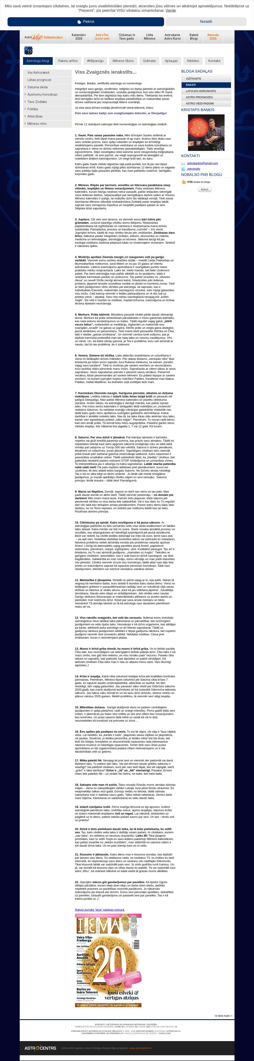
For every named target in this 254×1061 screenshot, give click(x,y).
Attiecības (35, 116)
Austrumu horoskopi (42, 94)
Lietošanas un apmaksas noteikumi (125, 1024)
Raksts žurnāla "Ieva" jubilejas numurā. (100, 909)
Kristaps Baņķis (144, 1031)
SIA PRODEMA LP (115, 1033)
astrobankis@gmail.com (202, 163)
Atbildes (193, 61)
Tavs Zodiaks (37, 102)
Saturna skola (37, 87)
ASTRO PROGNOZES (199, 97)
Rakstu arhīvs (68, 61)
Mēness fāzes (123, 61)
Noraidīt (206, 21)
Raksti (191, 85)
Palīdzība (152, 1024)
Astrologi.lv (173, 1031)
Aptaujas (171, 61)
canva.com (165, 1033)
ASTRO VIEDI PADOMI (200, 103)
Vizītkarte (193, 78)
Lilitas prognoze (39, 80)
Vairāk (171, 10)
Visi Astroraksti (38, 73)
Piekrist (86, 22)
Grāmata (149, 61)
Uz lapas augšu (223, 1016)
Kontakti (214, 61)
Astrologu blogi (38, 61)
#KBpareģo (95, 61)
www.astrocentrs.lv (140, 1048)
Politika (32, 109)
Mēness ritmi (37, 124)
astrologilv (193, 168)
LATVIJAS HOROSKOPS (201, 91)
